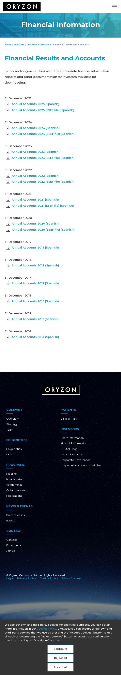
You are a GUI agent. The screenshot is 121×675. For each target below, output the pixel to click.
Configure (60, 650)
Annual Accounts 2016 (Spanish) (35, 301)
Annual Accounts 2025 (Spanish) (35, 104)
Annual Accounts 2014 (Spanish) (35, 337)
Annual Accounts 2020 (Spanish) (36, 223)
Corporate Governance (76, 459)
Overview (12, 418)
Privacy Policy (26, 578)
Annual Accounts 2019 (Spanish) (35, 247)
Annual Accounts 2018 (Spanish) (35, 265)
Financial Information (39, 44)
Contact (14, 531)
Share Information (72, 437)
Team (9, 429)
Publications (14, 495)
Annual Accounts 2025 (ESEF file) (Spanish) (43, 110)
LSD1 (9, 454)
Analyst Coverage (72, 454)
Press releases (15, 515)
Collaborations (15, 490)
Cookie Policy (49, 578)
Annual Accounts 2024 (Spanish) (36, 128)
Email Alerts (13, 545)
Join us (10, 550)
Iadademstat (14, 479)
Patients (68, 410)
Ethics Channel (71, 578)
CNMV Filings (69, 448)
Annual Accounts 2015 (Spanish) (35, 319)
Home (8, 44)
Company (14, 410)
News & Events (19, 506)
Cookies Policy (46, 629)
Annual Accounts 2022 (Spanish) (35, 176)
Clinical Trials (69, 418)
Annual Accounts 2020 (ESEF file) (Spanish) (43, 229)
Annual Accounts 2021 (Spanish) (35, 199)
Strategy (11, 424)
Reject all (60, 659)
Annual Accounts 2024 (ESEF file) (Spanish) (43, 134)
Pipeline (11, 473)
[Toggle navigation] (114, 9)
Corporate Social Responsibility (81, 465)
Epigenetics (16, 440)
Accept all (61, 668)
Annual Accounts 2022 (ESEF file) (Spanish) (43, 181)
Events (10, 520)
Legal (10, 578)
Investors (19, 44)
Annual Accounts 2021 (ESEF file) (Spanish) (43, 205)
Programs (15, 465)
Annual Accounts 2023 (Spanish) (35, 152)
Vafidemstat (14, 484)
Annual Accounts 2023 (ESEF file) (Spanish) (43, 158)
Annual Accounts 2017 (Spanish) (35, 283)
